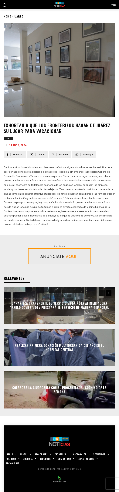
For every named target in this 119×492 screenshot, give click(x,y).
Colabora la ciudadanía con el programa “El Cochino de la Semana (59, 389)
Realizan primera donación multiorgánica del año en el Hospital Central (59, 347)
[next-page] (108, 293)
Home (7, 16)
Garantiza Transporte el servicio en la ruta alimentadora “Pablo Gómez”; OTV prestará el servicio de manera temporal (59, 305)
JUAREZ (18, 16)
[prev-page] (102, 293)
